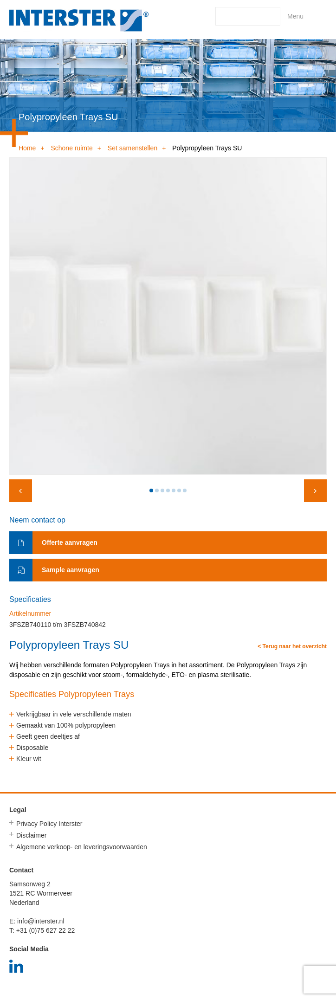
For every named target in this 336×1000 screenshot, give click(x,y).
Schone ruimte (71, 148)
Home (27, 148)
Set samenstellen (132, 148)
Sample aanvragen (70, 570)
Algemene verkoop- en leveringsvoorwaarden (81, 847)
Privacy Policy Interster (49, 823)
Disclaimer (31, 835)
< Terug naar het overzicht (292, 647)
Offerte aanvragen (69, 542)
